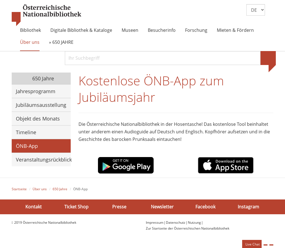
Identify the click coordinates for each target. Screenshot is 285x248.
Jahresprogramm (35, 91)
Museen (130, 30)
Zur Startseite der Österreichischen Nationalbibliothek (187, 228)
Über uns (30, 42)
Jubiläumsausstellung (41, 105)
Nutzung (194, 222)
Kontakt (33, 207)
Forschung (196, 30)
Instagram (248, 207)
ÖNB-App (27, 146)
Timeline (26, 132)
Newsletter (162, 207)
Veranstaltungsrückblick (43, 159)
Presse (119, 207)
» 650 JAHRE (61, 42)
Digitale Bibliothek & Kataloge (81, 30)
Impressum (154, 222)
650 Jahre (42, 78)
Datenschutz (175, 222)
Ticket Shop (76, 207)
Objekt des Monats (38, 118)
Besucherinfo (162, 30)
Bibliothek (30, 30)
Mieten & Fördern (235, 30)
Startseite (19, 189)
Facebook (205, 207)
